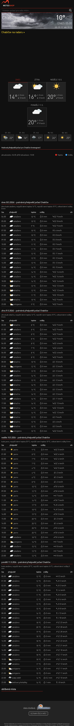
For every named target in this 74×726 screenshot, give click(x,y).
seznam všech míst (38, 713)
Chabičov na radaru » (13, 32)
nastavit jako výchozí (9, 26)
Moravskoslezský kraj (9, 23)
